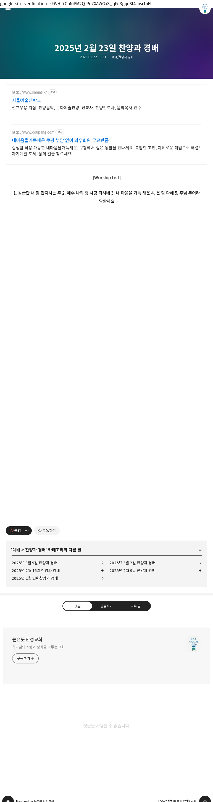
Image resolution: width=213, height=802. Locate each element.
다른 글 (136, 606)
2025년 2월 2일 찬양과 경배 (35, 578)
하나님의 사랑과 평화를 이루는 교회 (38, 647)
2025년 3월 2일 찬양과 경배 (132, 562)
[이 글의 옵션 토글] (27, 530)
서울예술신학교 (26, 100)
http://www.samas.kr (29, 92)
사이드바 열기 (8, 8)
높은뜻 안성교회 (27, 640)
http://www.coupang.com (33, 132)
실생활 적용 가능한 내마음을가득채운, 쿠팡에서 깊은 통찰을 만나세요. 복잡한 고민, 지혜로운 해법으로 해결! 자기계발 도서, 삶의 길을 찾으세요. (106, 151)
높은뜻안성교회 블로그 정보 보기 (205, 8)
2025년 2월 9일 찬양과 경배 (132, 570)
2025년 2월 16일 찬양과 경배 (36, 570)
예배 (16, 550)
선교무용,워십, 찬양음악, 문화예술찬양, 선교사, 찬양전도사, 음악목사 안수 (76, 107)
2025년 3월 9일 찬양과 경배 (34, 562)
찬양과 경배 (35, 550)
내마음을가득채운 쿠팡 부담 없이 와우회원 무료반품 (60, 140)
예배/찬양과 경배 (122, 57)
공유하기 (106, 606)
